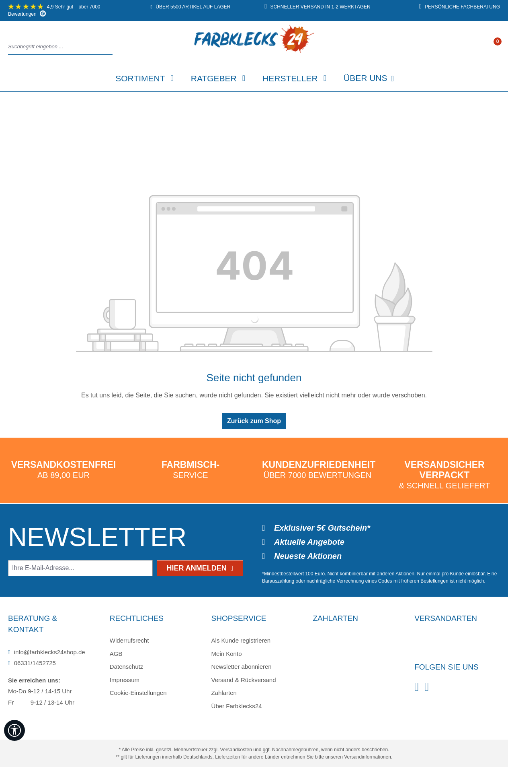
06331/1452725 (32, 662)
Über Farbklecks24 (236, 706)
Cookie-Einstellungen (138, 692)
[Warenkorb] (497, 47)
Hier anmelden (200, 568)
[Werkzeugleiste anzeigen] (14, 730)
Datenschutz (126, 666)
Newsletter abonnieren (241, 666)
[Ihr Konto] (489, 47)
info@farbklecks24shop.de (46, 652)
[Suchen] (110, 47)
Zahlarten (224, 692)
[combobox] (58, 47)
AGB (116, 653)
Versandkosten (236, 750)
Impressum (124, 679)
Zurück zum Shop (254, 421)
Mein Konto (226, 653)
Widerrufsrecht (129, 640)
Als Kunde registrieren (241, 640)
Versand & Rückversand (243, 679)
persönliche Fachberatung (459, 7)
